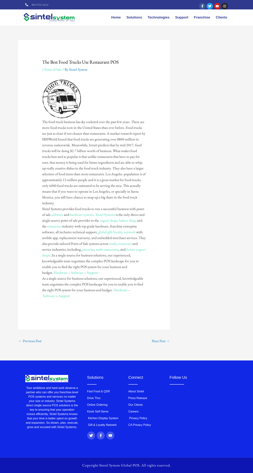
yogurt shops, (109, 220)
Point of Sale (53, 69)
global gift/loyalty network (117, 232)
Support (181, 17)
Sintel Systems (105, 214)
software (57, 214)
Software (77, 272)
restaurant (53, 226)
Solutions (134, 17)
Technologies (158, 17)
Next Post (161, 341)
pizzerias (88, 249)
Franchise (202, 17)
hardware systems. (82, 214)
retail (112, 243)
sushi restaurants (107, 249)
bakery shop (127, 220)
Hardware (61, 272)
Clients (221, 17)
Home (116, 17)
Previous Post (29, 341)
